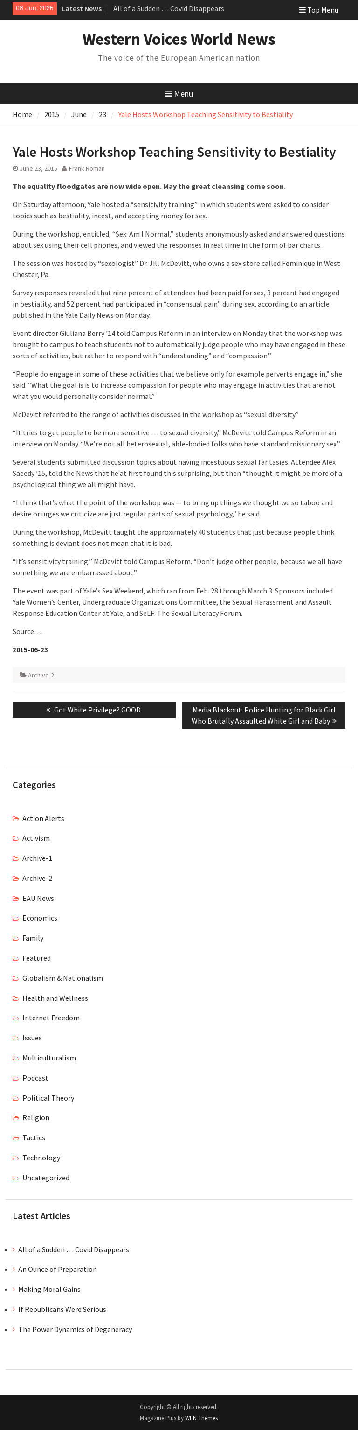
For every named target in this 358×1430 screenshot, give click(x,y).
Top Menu (318, 9)
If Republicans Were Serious (62, 1309)
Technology (41, 1157)
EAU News (38, 898)
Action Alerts (43, 818)
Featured (36, 958)
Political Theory (48, 1097)
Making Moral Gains (49, 1289)
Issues (32, 1037)
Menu (179, 93)
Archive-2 (41, 675)
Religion (35, 1117)
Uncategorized (45, 1177)
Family (32, 937)
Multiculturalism (49, 1057)
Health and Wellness (55, 998)
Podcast (35, 1077)
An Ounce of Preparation (57, 1269)
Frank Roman (87, 168)
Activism (36, 838)
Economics (39, 917)
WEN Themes (201, 1418)
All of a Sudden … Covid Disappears (168, 8)
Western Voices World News (179, 39)
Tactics (33, 1137)
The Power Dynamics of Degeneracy (75, 1329)
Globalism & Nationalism (62, 978)
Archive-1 (37, 858)
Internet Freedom (51, 1017)
